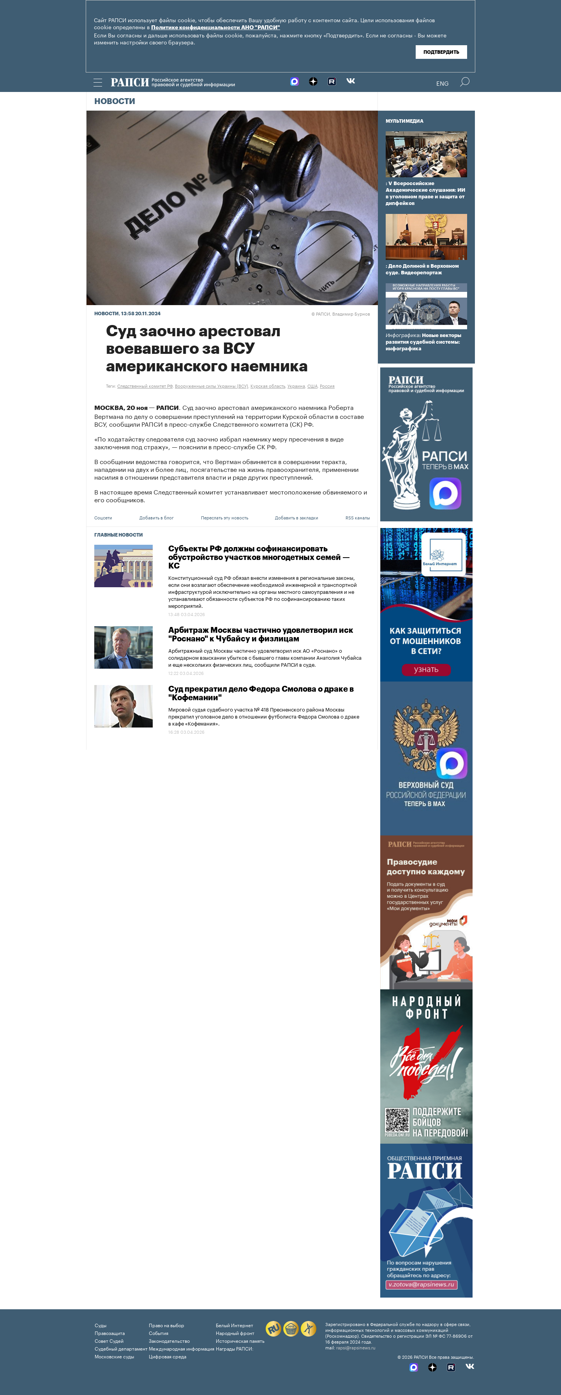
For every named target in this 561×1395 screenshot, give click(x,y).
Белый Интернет (234, 1324)
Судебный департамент (121, 1348)
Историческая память (240, 1340)
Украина (296, 385)
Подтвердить (441, 52)
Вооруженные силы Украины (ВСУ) (211, 385)
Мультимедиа (404, 121)
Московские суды (114, 1356)
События (158, 1332)
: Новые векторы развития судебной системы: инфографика (423, 342)
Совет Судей (109, 1340)
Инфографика (402, 335)
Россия (327, 385)
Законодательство (169, 1340)
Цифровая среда (167, 1356)
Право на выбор (166, 1324)
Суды (100, 1324)
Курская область (268, 385)
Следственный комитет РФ (145, 385)
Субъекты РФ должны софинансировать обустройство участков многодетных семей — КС (259, 557)
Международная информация (181, 1348)
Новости (114, 102)
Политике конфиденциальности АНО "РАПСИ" (215, 27)
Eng (442, 82)
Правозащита (110, 1332)
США (312, 385)
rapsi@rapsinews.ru (356, 1347)
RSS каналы (358, 517)
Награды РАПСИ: (235, 1348)
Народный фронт (235, 1332)
